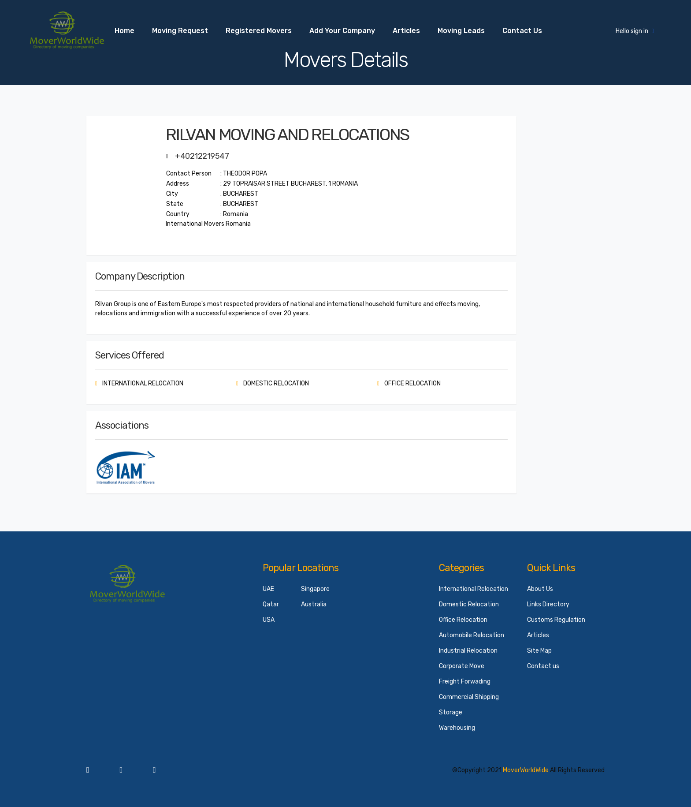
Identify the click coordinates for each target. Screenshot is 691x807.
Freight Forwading (464, 681)
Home (124, 30)
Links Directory (548, 604)
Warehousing (457, 728)
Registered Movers (259, 30)
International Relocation (473, 589)
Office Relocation (463, 620)
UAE (268, 589)
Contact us (522, 30)
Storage (450, 712)
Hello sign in (635, 31)
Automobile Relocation (471, 635)
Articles (406, 30)
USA (269, 620)
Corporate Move (461, 666)
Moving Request (180, 30)
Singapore (315, 589)
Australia (314, 604)
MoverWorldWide (526, 770)
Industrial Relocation (468, 650)
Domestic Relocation (469, 604)
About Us (540, 589)
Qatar (271, 604)
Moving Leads (461, 30)
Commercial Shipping (469, 697)
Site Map (539, 650)
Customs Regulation (556, 620)
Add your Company (342, 30)
